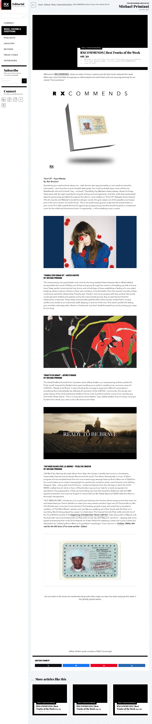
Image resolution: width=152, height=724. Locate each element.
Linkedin (3, 99)
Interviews (10, 61)
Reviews (8, 49)
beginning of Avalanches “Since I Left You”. (90, 514)
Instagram (15, 99)
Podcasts (9, 38)
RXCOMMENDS (62, 74)
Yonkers (120, 523)
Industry (9, 43)
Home (40, 4)
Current (9, 23)
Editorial (47, 4)
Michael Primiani (134, 6)
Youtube (21, 99)
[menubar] (14, 102)
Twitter (3, 105)
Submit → (24, 80)
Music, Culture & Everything (15, 30)
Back (33, 4)
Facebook (9, 99)
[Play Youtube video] (90, 242)
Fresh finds (11, 55)
